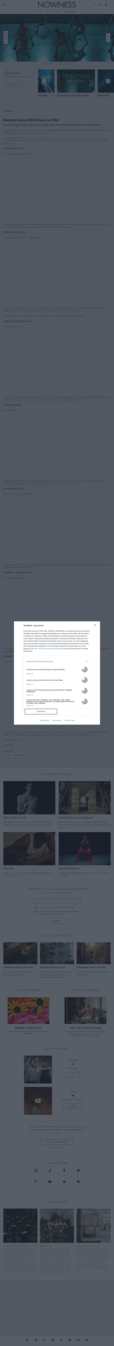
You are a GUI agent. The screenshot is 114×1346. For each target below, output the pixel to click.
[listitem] (57, 661)
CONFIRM (41, 711)
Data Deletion (44, 720)
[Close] (96, 626)
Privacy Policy (69, 720)
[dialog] (57, 673)
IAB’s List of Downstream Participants (48, 649)
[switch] (85, 669)
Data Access (57, 720)
